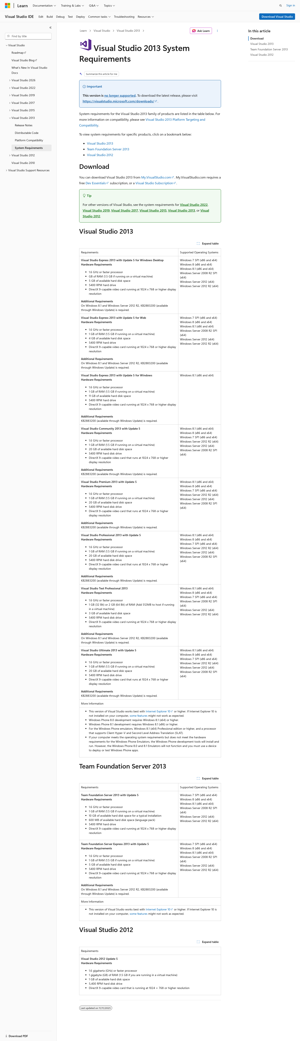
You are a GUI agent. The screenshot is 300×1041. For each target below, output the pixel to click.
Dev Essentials (96, 183)
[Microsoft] (7, 5)
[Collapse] (50, 27)
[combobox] (28, 36)
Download (257, 38)
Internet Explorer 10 (158, 711)
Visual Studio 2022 (194, 204)
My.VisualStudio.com (156, 177)
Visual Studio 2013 (128, 30)
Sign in (290, 5)
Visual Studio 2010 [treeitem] (23, 163)
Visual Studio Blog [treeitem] (23, 60)
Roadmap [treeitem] (18, 52)
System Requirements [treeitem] (29, 148)
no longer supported (120, 95)
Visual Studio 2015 (153, 210)
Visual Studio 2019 (96, 210)
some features (138, 716)
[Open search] (280, 5)
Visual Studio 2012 (100, 155)
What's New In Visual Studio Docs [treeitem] (29, 70)
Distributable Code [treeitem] (26, 133)
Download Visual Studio (277, 17)
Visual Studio (102, 30)
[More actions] (217, 31)
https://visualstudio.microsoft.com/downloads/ (118, 101)
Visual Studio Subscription (154, 183)
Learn (83, 30)
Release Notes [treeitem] (23, 125)
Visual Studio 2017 (124, 210)
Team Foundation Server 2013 (108, 149)
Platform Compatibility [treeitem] (29, 140)
